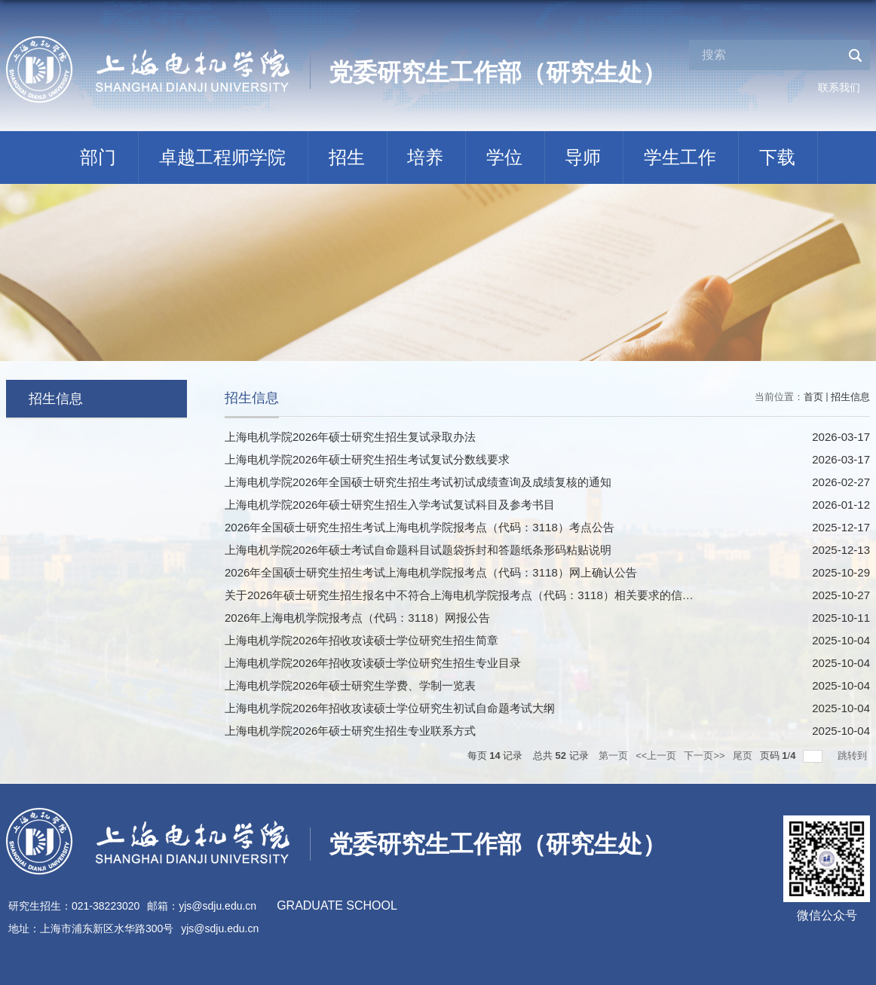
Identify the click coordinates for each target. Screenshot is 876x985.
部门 (98, 157)
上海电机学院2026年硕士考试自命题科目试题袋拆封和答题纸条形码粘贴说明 (418, 549)
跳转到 (854, 755)
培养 (425, 157)
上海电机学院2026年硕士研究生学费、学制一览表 (350, 685)
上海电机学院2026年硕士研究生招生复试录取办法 (350, 436)
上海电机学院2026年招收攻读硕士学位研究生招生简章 (361, 640)
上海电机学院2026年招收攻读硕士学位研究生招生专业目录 (373, 662)
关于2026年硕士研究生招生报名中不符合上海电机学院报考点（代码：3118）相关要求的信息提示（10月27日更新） (517, 595)
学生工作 (680, 157)
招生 (347, 157)
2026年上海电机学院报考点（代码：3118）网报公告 (357, 617)
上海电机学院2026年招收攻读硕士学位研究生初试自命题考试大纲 (390, 708)
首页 (813, 396)
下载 (777, 157)
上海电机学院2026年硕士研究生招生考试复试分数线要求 (367, 459)
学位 (504, 157)
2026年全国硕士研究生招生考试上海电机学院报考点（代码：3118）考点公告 (419, 527)
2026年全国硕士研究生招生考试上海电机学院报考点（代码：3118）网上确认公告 (431, 572)
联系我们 (839, 87)
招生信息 (850, 396)
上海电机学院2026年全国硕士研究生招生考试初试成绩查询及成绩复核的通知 (418, 482)
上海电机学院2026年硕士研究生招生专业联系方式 (350, 730)
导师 (583, 157)
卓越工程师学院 (222, 157)
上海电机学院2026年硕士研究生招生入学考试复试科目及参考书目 (390, 504)
